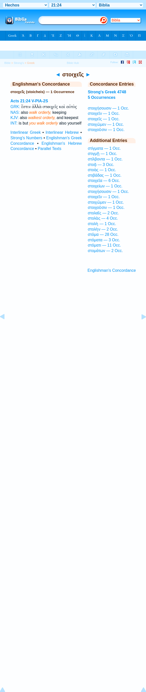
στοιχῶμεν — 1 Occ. (106, 124)
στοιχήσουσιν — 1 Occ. (108, 108)
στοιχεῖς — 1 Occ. (104, 119)
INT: (13, 123)
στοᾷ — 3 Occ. (101, 164)
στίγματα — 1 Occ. (104, 148)
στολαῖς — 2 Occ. (103, 213)
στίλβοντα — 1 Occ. (105, 159)
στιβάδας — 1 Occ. (104, 175)
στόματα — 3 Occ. (104, 240)
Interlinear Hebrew (62, 132)
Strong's (19, 62)
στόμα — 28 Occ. (103, 234)
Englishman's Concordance (112, 270)
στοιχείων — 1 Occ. (105, 186)
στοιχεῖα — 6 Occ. (104, 180)
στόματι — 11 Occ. (104, 245)
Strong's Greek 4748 (107, 92)
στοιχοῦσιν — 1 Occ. (106, 130)
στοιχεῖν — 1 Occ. (104, 113)
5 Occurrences (101, 97)
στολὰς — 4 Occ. (103, 218)
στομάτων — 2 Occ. (105, 251)
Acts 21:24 (20, 101)
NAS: (15, 112)
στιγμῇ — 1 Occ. (102, 153)
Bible (7, 62)
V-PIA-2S (40, 101)
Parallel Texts (49, 148)
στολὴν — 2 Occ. (103, 229)
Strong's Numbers (26, 138)
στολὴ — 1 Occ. (102, 224)
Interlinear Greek (25, 132)
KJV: (14, 118)
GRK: (15, 107)
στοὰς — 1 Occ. (102, 170)
